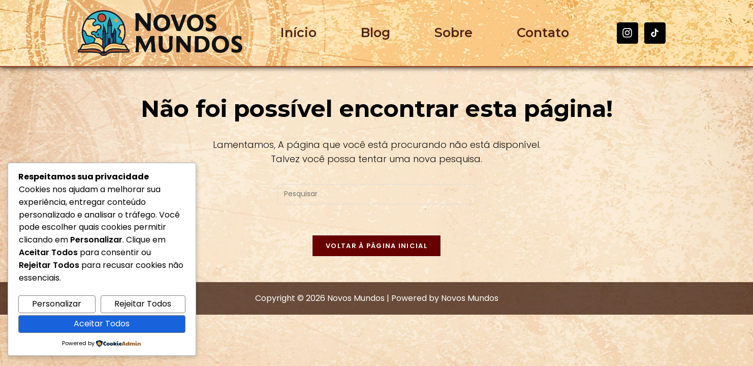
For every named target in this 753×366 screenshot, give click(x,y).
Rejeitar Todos (142, 304)
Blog (375, 32)
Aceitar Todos (102, 323)
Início (298, 32)
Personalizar (56, 304)
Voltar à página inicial (376, 246)
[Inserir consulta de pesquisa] (376, 194)
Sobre (453, 32)
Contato (543, 32)
